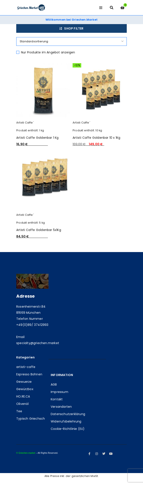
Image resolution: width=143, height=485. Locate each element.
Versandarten (61, 406)
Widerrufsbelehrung (66, 421)
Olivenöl (22, 404)
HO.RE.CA (23, 396)
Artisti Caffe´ (25, 122)
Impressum (59, 392)
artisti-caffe (26, 367)
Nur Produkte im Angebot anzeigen (48, 52)
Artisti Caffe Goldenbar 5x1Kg (38, 230)
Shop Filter (73, 28)
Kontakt (57, 399)
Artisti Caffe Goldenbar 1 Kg (37, 137)
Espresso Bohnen (29, 374)
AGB (54, 384)
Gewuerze (24, 381)
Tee (19, 411)
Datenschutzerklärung (68, 414)
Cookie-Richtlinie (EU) (67, 429)
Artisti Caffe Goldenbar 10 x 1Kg (96, 137)
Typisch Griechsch (30, 418)
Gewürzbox (24, 389)
